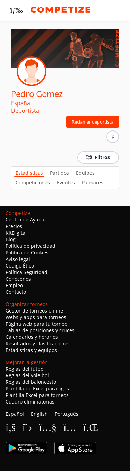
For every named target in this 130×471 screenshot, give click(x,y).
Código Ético (20, 265)
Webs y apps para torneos (36, 317)
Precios (14, 226)
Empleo (14, 285)
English (39, 413)
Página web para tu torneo (36, 323)
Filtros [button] (98, 157)
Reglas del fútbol (25, 368)
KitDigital (16, 232)
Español (15, 413)
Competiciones (33, 182)
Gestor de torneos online (34, 310)
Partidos (59, 173)
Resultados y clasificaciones (38, 343)
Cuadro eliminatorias (30, 401)
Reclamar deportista (92, 122)
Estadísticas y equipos (31, 350)
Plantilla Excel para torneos (37, 395)
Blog (11, 239)
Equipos (85, 173)
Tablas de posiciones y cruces (40, 330)
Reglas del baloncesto (31, 382)
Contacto (16, 292)
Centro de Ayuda (25, 219)
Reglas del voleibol (27, 375)
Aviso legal (18, 259)
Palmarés (92, 182)
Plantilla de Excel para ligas (37, 388)
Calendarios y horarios (32, 337)
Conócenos (18, 278)
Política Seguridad (26, 272)
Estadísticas (29, 173)
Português (66, 413)
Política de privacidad (30, 246)
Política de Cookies (27, 252)
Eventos (66, 182)
